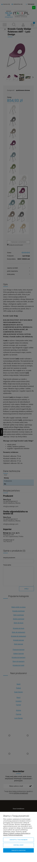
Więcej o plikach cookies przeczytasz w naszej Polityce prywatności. (16, 834)
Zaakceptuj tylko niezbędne (19, 839)
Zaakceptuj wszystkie (18, 850)
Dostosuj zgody (18, 845)
